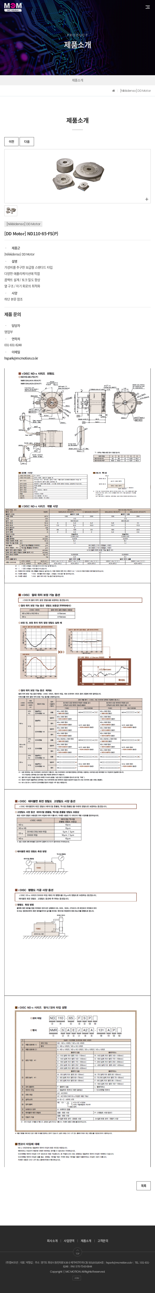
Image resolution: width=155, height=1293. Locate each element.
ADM (76, 1278)
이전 (11, 141)
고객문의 (103, 1241)
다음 (26, 141)
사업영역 (69, 1241)
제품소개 (77, 80)
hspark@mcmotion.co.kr (21, 358)
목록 (143, 1186)
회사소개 (52, 1241)
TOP (77, 1252)
